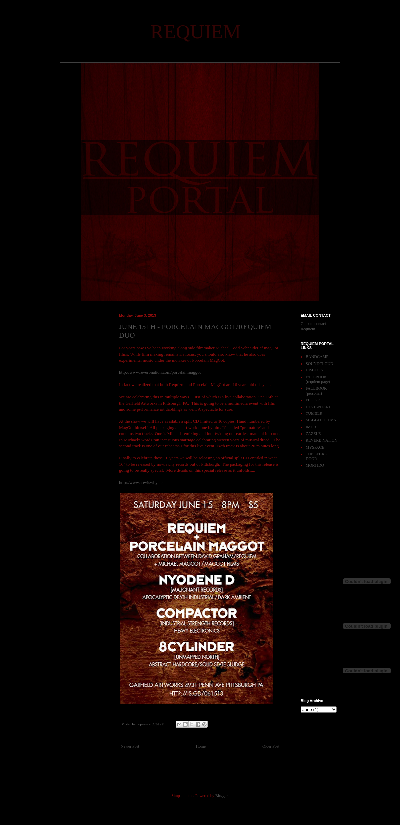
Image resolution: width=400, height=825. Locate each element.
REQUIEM (195, 32)
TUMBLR (314, 413)
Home (201, 746)
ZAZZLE (313, 433)
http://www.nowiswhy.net (141, 482)
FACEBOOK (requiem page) (318, 379)
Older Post (270, 746)
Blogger (221, 795)
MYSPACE (315, 447)
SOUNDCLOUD (319, 363)
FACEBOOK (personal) (316, 390)
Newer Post (130, 746)
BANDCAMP (317, 356)
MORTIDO (315, 465)
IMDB (311, 427)
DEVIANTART (318, 407)
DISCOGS (314, 370)
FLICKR (313, 400)
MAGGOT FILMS (321, 420)
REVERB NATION (321, 440)
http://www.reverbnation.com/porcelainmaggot (160, 372)
